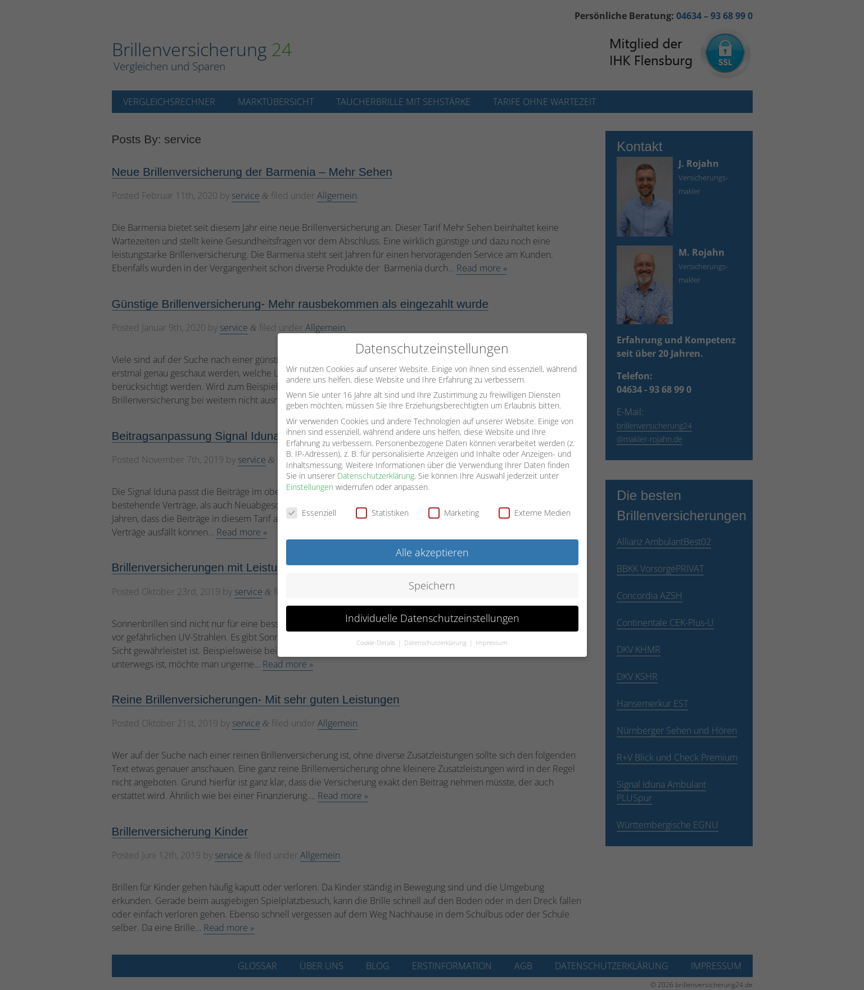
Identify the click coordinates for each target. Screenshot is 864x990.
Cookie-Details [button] (376, 641)
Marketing (453, 511)
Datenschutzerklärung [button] (436, 641)
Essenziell (311, 511)
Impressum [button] (492, 641)
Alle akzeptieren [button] (432, 550)
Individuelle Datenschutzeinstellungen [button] (432, 616)
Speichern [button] (432, 583)
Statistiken (382, 511)
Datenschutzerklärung (375, 474)
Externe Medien (535, 511)
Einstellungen (309, 485)
